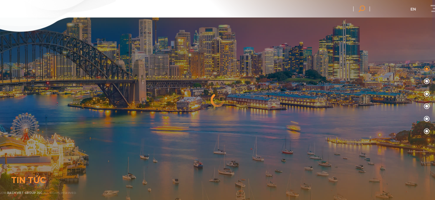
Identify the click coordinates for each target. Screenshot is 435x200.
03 (426, 106)
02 (426, 94)
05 (426, 131)
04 (426, 119)
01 (426, 81)
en (425, 9)
